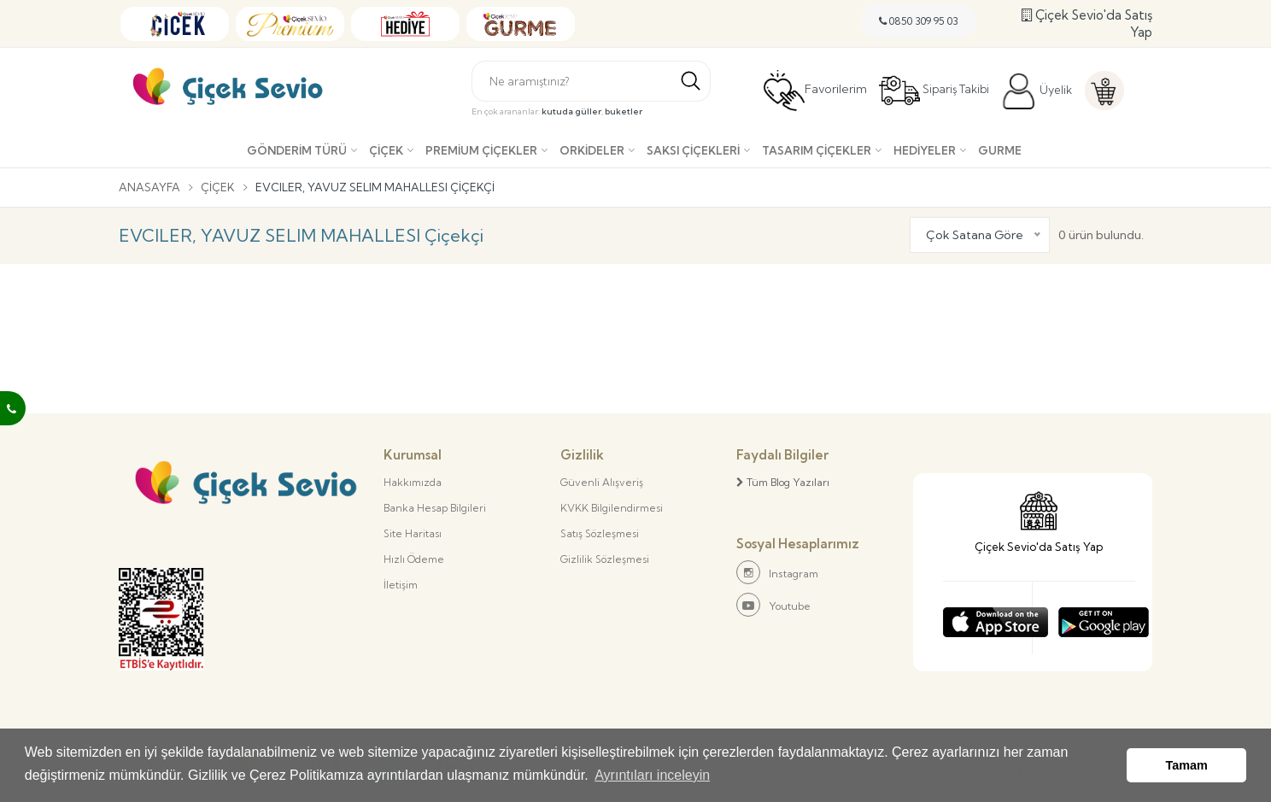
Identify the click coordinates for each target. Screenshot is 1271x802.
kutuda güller (571, 111)
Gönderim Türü (297, 150)
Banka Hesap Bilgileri (435, 507)
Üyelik (1036, 91)
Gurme (1000, 150)
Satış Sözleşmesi (599, 533)
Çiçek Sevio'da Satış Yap (1087, 23)
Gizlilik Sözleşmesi (604, 559)
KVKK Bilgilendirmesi (611, 507)
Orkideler (591, 150)
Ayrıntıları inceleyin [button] (652, 775)
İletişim (401, 584)
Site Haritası (413, 533)
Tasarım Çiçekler (816, 150)
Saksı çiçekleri (693, 150)
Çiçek (386, 150)
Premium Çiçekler (481, 150)
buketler (623, 111)
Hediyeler (924, 150)
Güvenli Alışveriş (601, 482)
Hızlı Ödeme (414, 559)
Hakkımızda (413, 482)
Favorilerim (815, 90)
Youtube (773, 605)
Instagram (777, 572)
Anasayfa (149, 187)
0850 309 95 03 (918, 21)
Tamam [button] (1187, 765)
